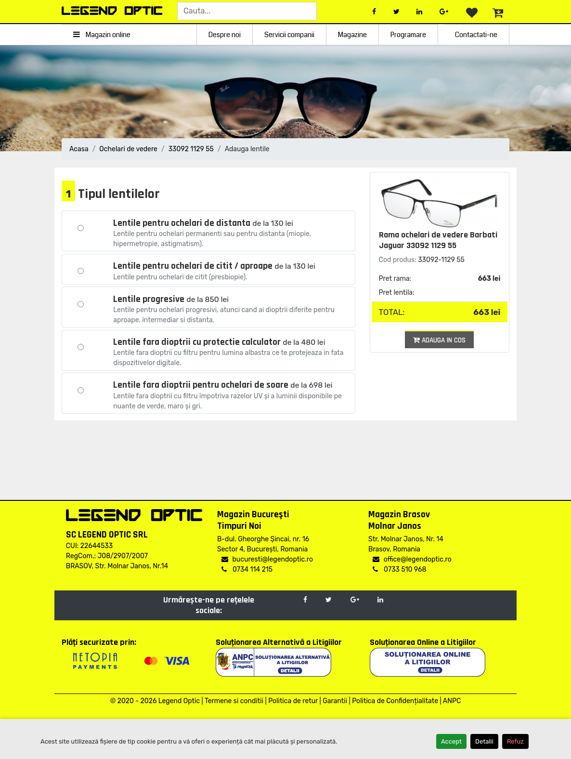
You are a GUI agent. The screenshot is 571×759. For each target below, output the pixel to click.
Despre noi (224, 34)
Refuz (515, 741)
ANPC (452, 701)
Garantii (335, 701)
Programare (408, 34)
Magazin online (101, 34)
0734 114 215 (247, 569)
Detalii (484, 741)
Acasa (79, 149)
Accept (451, 741)
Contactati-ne (476, 34)
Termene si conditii (234, 701)
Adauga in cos (439, 340)
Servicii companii (289, 34)
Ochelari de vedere (128, 149)
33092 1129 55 (191, 149)
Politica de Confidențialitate (395, 701)
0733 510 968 (399, 569)
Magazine (352, 34)
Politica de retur (293, 701)
